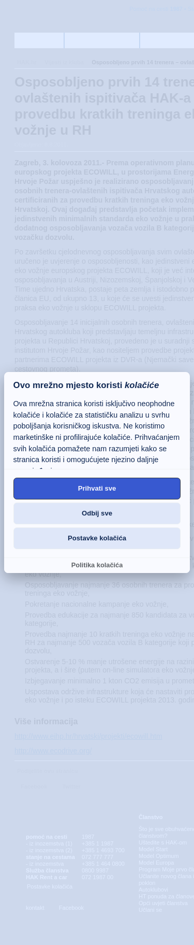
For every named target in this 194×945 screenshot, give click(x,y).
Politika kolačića (97, 565)
